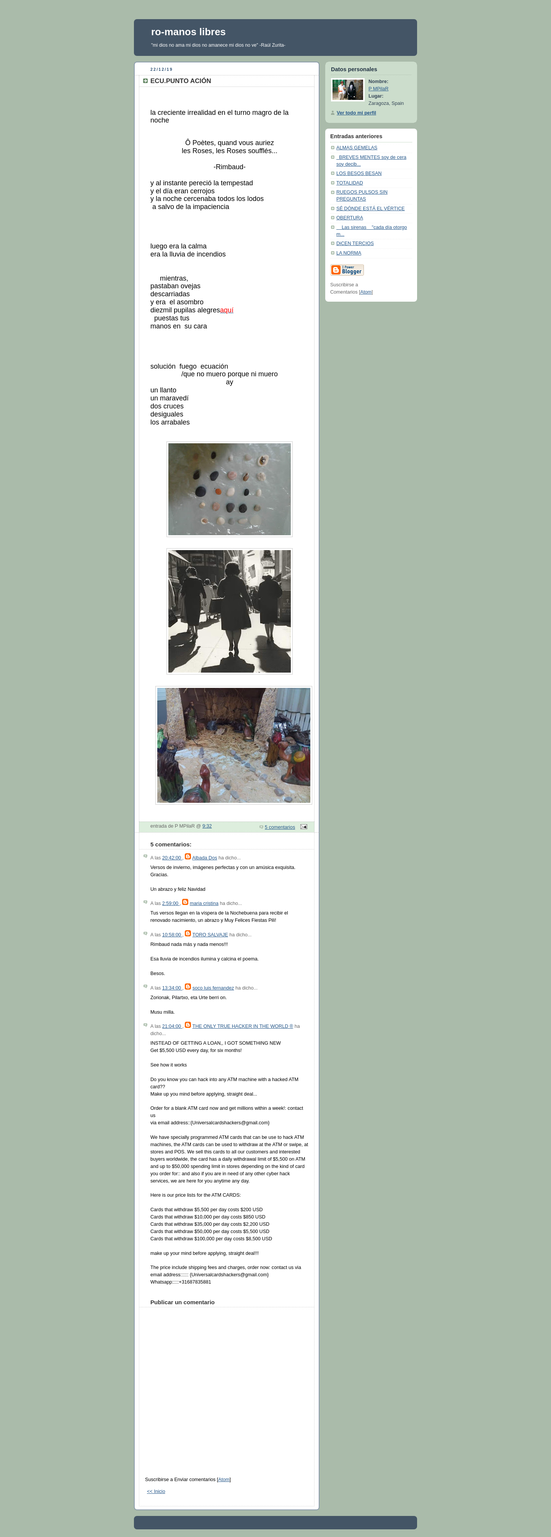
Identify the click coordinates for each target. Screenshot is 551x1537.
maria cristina (204, 903)
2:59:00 (171, 903)
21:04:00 (172, 1026)
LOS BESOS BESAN (358, 173)
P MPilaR (378, 88)
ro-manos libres (188, 32)
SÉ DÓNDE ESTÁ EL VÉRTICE (370, 208)
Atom (223, 1479)
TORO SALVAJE (210, 935)
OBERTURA (349, 218)
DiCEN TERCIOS (355, 243)
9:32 (207, 826)
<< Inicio (156, 1491)
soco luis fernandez (213, 988)
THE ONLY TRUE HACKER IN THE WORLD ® (242, 1026)
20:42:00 (172, 858)
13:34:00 (172, 988)
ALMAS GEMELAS (356, 147)
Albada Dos (204, 858)
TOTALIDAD (349, 183)
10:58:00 (172, 935)
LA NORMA (348, 253)
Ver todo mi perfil (356, 113)
